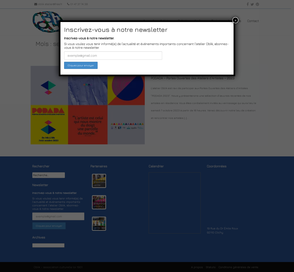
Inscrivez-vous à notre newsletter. (89, 38)
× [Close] (235, 20)
